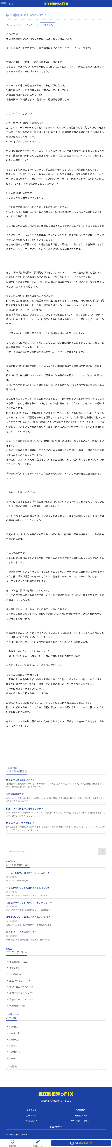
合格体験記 (81, 1109)
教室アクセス (56, 1126)
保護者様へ (47, 24)
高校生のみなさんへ (21, 999)
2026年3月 (14, 1033)
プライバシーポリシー (81, 1121)
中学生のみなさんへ (21, 986)
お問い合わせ (31, 1121)
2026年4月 (14, 1026)
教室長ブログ (18, 961)
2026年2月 (14, 1039)
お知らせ (15, 974)
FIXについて (31, 1109)
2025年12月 (15, 1052)
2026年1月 (14, 1045)
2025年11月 (15, 1058)
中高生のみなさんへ (21, 993)
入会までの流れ (31, 1115)
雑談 (14, 967)
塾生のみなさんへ (20, 980)
